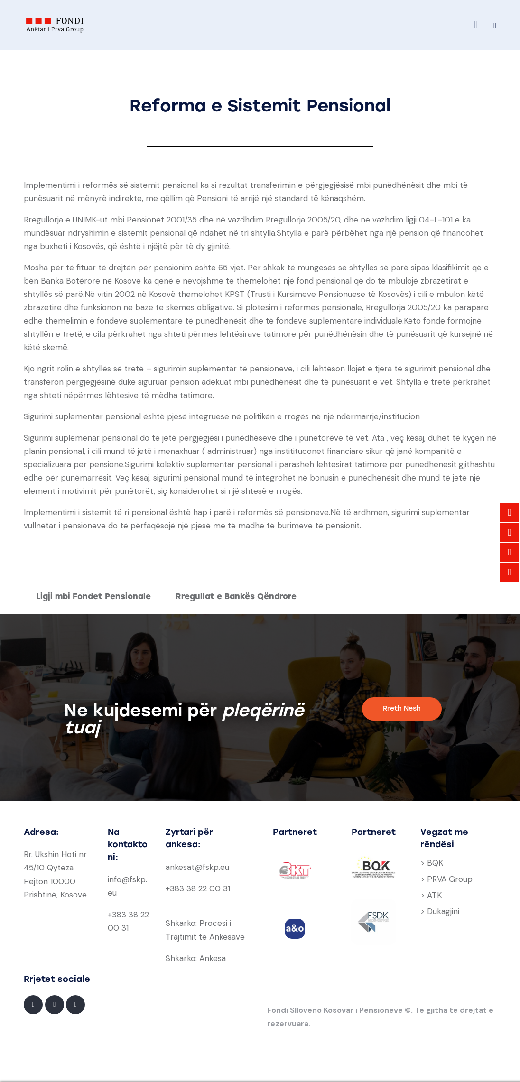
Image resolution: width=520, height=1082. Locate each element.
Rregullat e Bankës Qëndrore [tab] (236, 596)
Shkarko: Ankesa (196, 958)
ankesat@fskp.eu (197, 867)
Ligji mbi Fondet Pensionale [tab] (93, 596)
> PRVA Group (446, 879)
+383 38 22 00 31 (198, 888)
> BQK (431, 863)
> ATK (431, 895)
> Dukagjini (439, 911)
